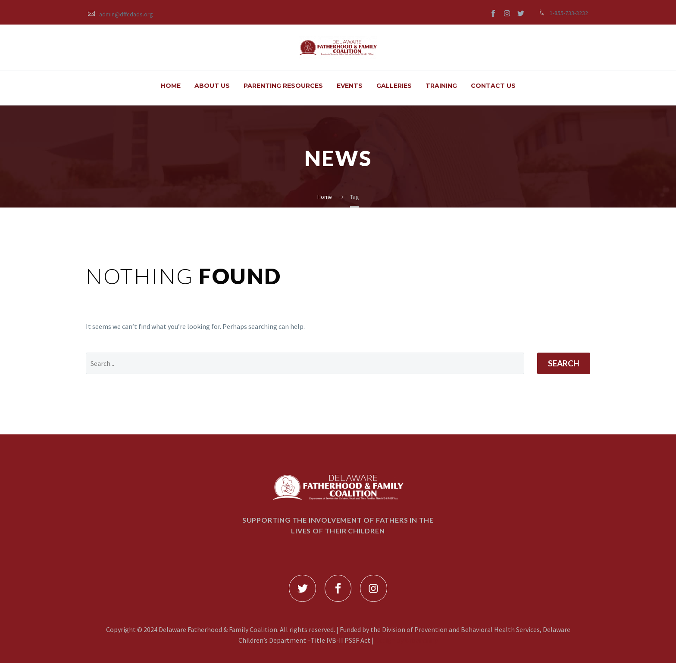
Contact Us (493, 86)
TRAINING (441, 86)
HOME (171, 86)
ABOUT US (212, 86)
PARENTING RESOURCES (283, 86)
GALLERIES (394, 86)
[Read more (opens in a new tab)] (120, 13)
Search (563, 363)
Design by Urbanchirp (406, 640)
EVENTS (350, 86)
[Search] (305, 363)
